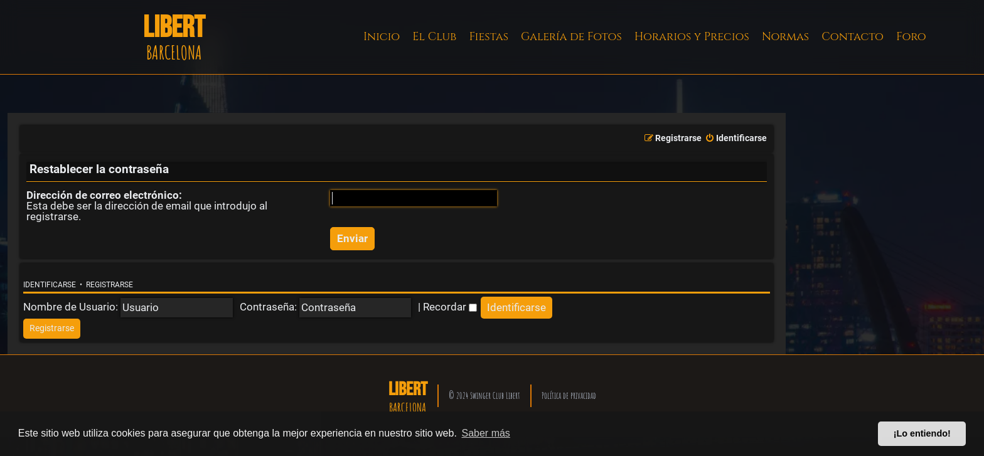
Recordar (450, 306)
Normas (785, 37)
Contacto (852, 37)
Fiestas (488, 37)
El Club (434, 37)
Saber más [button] (486, 433)
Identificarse (49, 284)
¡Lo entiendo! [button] (922, 433)
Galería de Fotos (571, 37)
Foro (911, 37)
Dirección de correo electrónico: (104, 195)
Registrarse (109, 284)
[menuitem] (736, 139)
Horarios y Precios (691, 37)
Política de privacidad (569, 395)
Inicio (381, 37)
